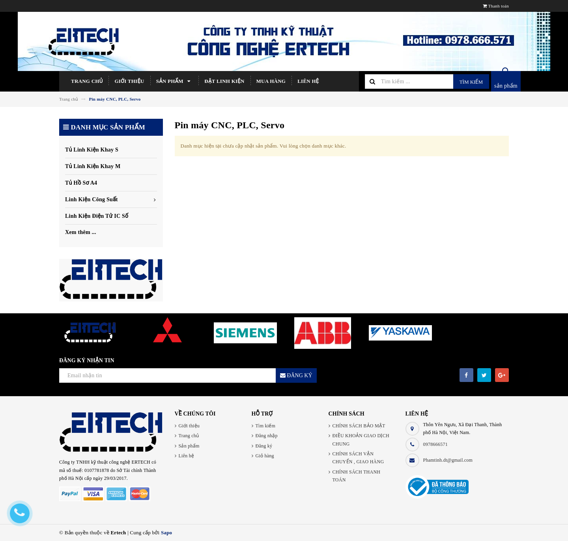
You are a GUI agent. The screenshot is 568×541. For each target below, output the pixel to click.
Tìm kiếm (471, 82)
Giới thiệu (129, 81)
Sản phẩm (174, 81)
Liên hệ (308, 81)
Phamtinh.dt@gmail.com (448, 460)
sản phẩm (506, 86)
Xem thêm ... (80, 232)
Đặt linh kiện (224, 81)
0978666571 (435, 444)
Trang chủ (87, 81)
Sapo (166, 532)
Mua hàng (271, 81)
